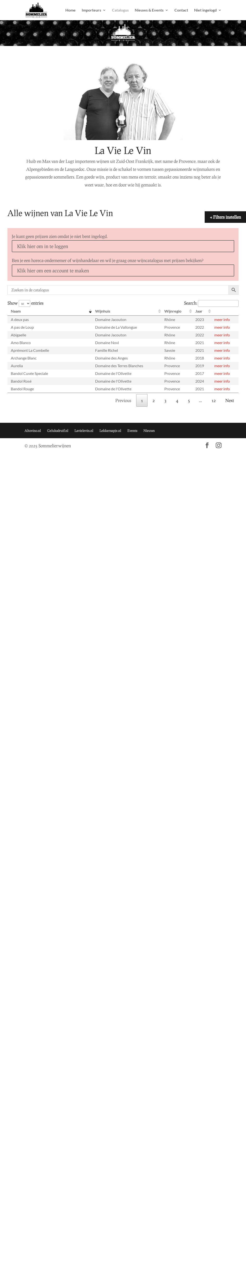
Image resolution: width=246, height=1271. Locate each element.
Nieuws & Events (149, 10)
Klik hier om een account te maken (53, 270)
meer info (222, 319)
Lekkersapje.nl (110, 431)
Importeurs (91, 10)
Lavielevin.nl (83, 431)
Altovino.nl (33, 431)
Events (132, 431)
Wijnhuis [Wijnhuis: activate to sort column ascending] (102, 311)
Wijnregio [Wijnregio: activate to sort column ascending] (172, 311)
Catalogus (120, 10)
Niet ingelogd (205, 10)
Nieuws (148, 431)
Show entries (25, 303)
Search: (211, 303)
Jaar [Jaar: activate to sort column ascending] (199, 311)
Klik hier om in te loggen (42, 246)
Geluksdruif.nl (57, 431)
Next (229, 400)
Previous (123, 400)
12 (213, 400)
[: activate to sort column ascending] (225, 311)
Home (70, 10)
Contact (181, 10)
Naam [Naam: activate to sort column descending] (16, 311)
